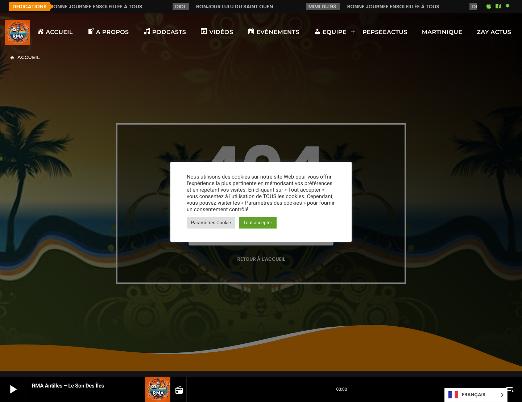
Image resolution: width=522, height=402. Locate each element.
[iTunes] (489, 6)
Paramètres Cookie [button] (211, 223)
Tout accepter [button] (257, 223)
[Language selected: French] (476, 395)
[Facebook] (498, 6)
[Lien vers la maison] (17, 32)
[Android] (507, 6)
